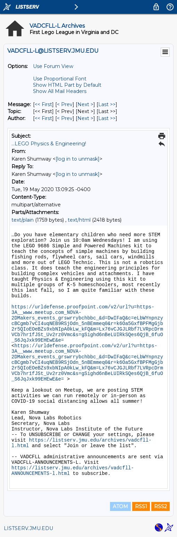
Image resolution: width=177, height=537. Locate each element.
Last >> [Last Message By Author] (107, 118)
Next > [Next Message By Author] (85, 118)
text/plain (22, 220)
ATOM (120, 506)
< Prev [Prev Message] (65, 104)
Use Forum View (53, 66)
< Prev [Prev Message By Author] (65, 118)
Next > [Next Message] (85, 104)
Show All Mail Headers (59, 91)
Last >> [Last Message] (107, 104)
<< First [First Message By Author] (43, 118)
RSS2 (160, 506)
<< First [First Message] (43, 104)
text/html (79, 220)
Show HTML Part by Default (67, 85)
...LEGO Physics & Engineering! (48, 143)
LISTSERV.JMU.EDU (28, 528)
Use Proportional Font (59, 79)
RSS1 (141, 506)
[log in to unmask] (78, 159)
